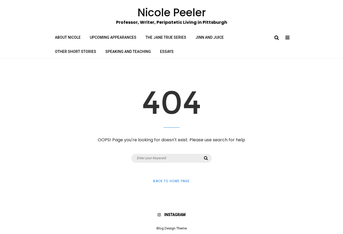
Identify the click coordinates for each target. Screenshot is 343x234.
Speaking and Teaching (128, 51)
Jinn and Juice (209, 37)
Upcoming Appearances (113, 37)
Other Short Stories (75, 51)
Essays (167, 51)
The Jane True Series (166, 37)
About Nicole (68, 37)
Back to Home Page (171, 181)
